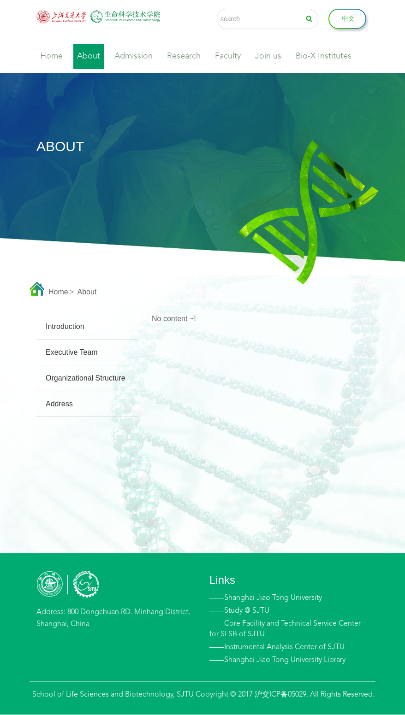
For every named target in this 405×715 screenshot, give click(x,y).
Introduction (65, 326)
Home (51, 56)
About (88, 56)
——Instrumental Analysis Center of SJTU (277, 647)
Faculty (228, 56)
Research (184, 56)
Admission (133, 56)
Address (59, 404)
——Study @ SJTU (239, 611)
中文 (348, 18)
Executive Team (72, 352)
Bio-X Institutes (323, 56)
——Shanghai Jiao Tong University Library (277, 660)
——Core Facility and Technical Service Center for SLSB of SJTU (285, 629)
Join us (268, 56)
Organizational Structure (85, 378)
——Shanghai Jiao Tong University (265, 598)
